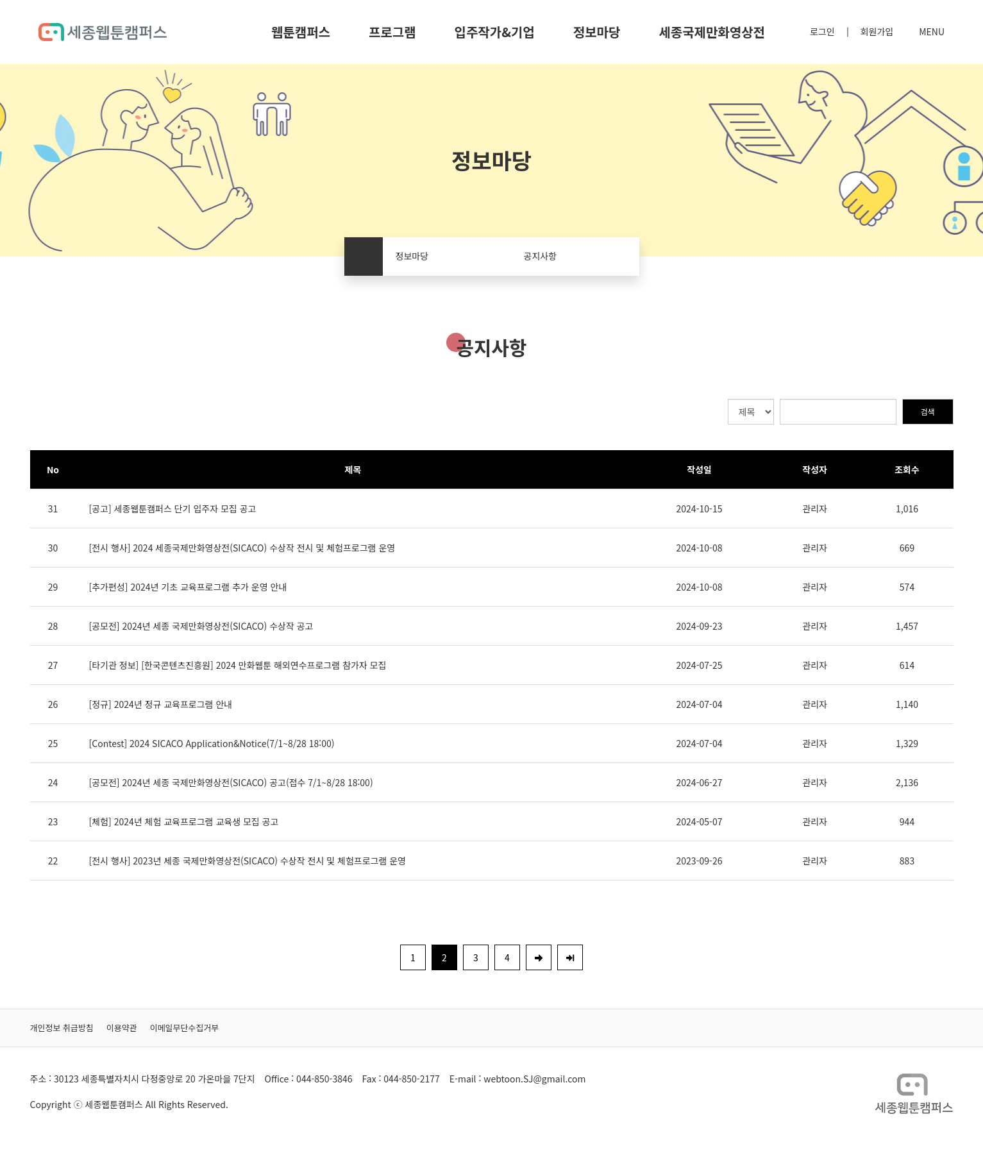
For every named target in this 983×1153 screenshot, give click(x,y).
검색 (927, 411)
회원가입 (877, 31)
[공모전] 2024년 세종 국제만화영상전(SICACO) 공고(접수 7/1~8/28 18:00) (231, 782)
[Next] (538, 957)
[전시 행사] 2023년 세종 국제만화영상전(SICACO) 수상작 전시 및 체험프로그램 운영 (247, 860)
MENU (932, 31)
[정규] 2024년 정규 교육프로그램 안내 (161, 704)
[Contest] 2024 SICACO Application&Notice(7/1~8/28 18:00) (212, 743)
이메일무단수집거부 (184, 1028)
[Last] (570, 957)
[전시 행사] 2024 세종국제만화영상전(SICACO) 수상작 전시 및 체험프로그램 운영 (242, 547)
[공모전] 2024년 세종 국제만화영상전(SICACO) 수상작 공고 (201, 625)
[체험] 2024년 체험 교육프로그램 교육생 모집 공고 (184, 821)
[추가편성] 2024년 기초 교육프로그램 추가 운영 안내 (188, 586)
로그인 (822, 31)
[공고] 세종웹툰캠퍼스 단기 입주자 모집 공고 (172, 508)
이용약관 (121, 1028)
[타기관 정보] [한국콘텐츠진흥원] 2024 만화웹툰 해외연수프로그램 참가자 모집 (238, 665)
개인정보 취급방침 (62, 1028)
